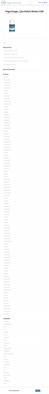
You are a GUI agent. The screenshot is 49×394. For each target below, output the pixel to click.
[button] (30, 2)
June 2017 (6, 270)
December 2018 (7, 233)
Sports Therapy (7, 375)
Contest (5, 334)
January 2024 (6, 120)
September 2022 (7, 149)
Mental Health (7, 350)
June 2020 (6, 200)
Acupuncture (6, 321)
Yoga (5, 383)
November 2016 (7, 284)
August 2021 (6, 168)
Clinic (5, 329)
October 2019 (7, 211)
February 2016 (7, 305)
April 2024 (6, 112)
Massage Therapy (7, 348)
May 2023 (6, 130)
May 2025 (6, 93)
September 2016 (7, 289)
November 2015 (7, 311)
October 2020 (7, 190)
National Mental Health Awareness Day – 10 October (16, 61)
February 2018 (7, 252)
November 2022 (7, 144)
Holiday (5, 345)
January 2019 (6, 230)
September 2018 (7, 241)
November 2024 (7, 101)
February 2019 (7, 227)
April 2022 (6, 155)
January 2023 (6, 139)
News (5, 356)
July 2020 (6, 198)
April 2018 (6, 246)
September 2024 (7, 103)
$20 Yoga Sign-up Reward (10, 64)
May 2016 (6, 297)
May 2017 (6, 273)
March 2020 (6, 203)
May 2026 (6, 77)
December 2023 (7, 122)
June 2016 (6, 295)
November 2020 (7, 187)
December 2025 (7, 82)
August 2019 (6, 214)
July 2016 (6, 292)
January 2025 (6, 98)
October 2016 (7, 287)
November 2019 (7, 208)
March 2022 (6, 157)
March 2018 (6, 249)
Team (5, 377)
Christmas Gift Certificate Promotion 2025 (13, 57)
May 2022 (6, 152)
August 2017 (6, 265)
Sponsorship (6, 372)
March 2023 (6, 133)
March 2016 (6, 303)
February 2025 (7, 95)
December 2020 (7, 184)
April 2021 (6, 176)
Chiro (5, 326)
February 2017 (7, 278)
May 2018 (6, 243)
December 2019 (7, 206)
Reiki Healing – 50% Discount (10, 54)
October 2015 (7, 313)
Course (5, 340)
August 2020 (6, 195)
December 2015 (7, 308)
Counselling (6, 337)
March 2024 (6, 114)
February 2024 (7, 117)
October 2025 (7, 85)
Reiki (5, 367)
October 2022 (7, 147)
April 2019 (6, 222)
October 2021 (7, 163)
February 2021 (7, 179)
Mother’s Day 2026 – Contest (10, 50)
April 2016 (6, 300)
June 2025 (6, 90)
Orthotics (6, 359)
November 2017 (7, 257)
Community (6, 332)
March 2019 (6, 225)
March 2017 (6, 276)
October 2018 (7, 238)
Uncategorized (7, 380)
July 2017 (6, 268)
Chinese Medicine (7, 324)
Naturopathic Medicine (8, 353)
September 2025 (7, 87)
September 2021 (7, 165)
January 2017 (6, 281)
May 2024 (6, 109)
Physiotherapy (7, 364)
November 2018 (7, 235)
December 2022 (7, 141)
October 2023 (7, 125)
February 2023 (7, 136)
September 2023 (7, 128)
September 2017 (7, 262)
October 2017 (7, 260)
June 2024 (6, 106)
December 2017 (7, 254)
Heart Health (6, 342)
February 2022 (7, 160)
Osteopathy (6, 361)
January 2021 (6, 182)
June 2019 (6, 219)
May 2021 (6, 173)
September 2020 (7, 192)
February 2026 (7, 79)
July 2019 (6, 217)
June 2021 (6, 171)
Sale (5, 369)
